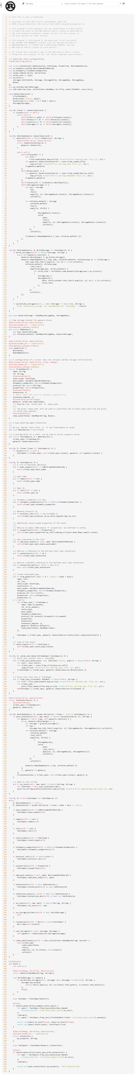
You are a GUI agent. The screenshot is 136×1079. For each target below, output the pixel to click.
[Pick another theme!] (23, 3)
